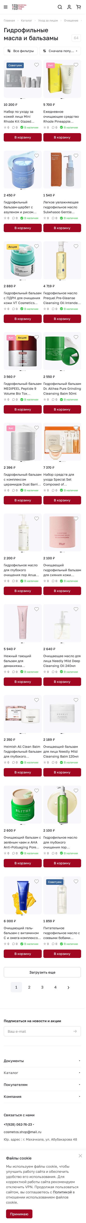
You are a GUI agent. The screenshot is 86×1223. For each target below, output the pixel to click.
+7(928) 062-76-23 (18, 1124)
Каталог (11, 1073)
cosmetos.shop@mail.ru (22, 1132)
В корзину (22, 137)
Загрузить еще (42, 972)
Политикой (62, 1192)
